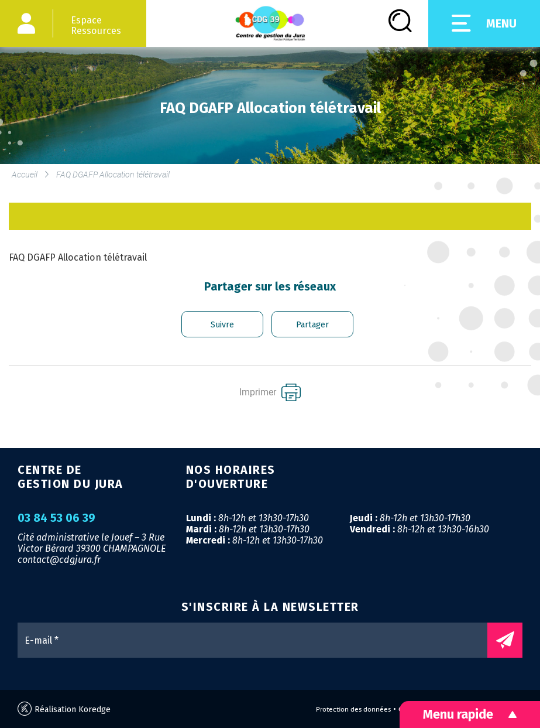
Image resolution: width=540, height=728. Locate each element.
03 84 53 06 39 (56, 518)
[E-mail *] (258, 640)
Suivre (222, 325)
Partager (312, 325)
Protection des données (353, 709)
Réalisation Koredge (64, 709)
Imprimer (270, 392)
